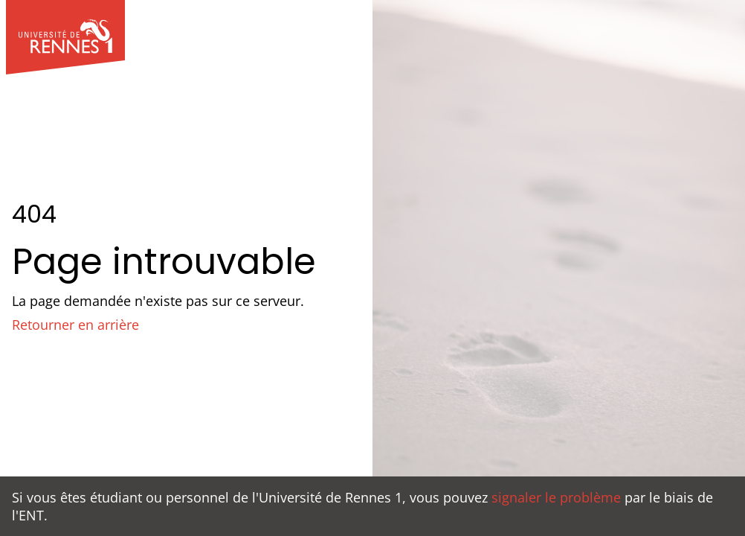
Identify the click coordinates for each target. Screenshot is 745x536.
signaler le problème (556, 497)
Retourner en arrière (75, 324)
